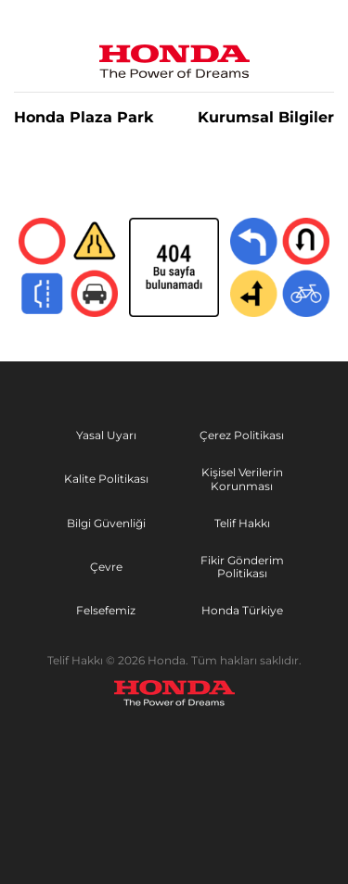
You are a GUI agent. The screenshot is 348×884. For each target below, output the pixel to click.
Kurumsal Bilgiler (266, 117)
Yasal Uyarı (106, 435)
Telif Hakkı (242, 523)
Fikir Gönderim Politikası (242, 567)
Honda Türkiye (242, 610)
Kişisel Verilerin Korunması (242, 479)
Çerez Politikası (242, 435)
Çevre (106, 567)
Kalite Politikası (106, 479)
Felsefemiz (105, 610)
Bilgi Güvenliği (106, 523)
